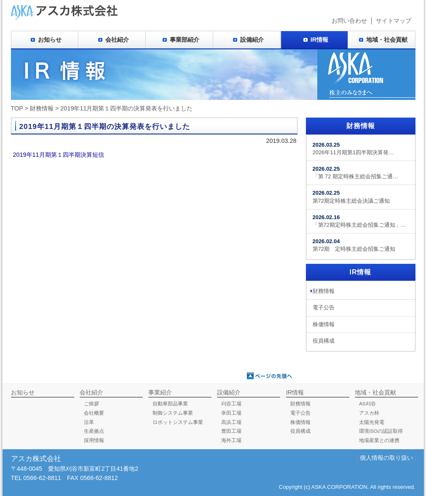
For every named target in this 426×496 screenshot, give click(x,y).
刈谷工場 (231, 403)
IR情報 (319, 39)
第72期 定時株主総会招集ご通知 (354, 245)
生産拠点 (94, 431)
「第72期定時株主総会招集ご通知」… (359, 221)
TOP (17, 108)
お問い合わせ (349, 20)
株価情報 (324, 324)
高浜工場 (231, 422)
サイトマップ (393, 20)
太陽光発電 (371, 422)
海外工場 (231, 440)
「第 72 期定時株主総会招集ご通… (356, 173)
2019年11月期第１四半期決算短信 (58, 154)
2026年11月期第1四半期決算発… (353, 149)
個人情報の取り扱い (386, 457)
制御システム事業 (173, 413)
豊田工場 (231, 431)
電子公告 (324, 307)
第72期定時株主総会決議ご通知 (351, 197)
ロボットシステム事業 (178, 422)
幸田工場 (231, 413)
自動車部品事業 (170, 403)
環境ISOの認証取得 (381, 431)
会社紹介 (117, 39)
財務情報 (42, 108)
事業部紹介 (184, 39)
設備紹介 (252, 39)
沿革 (89, 422)
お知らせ (50, 39)
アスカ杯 (369, 413)
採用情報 (94, 440)
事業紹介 (160, 392)
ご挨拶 (91, 403)
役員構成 (324, 341)
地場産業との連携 (379, 440)
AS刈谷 (367, 403)
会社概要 (94, 413)
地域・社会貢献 (386, 39)
